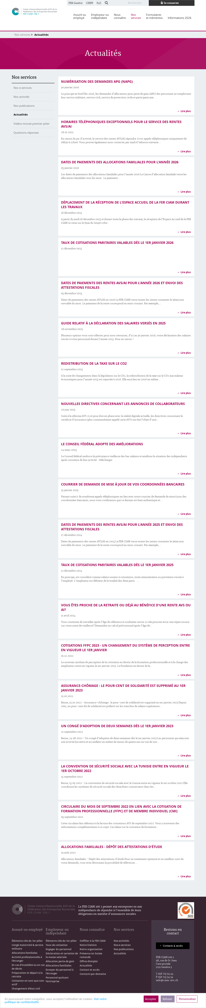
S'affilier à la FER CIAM (92, 940)
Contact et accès (89, 969)
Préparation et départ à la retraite (27, 974)
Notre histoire (88, 945)
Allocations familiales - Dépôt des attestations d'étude (111, 847)
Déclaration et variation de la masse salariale (62, 955)
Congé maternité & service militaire (27, 946)
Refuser (167, 999)
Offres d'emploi (89, 961)
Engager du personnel (58, 949)
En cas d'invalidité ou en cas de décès (28, 966)
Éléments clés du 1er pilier (27, 940)
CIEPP (89, 3)
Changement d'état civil (26, 988)
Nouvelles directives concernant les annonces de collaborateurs (123, 403)
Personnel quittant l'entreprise (57, 979)
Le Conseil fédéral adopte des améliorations (102, 444)
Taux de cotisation (57, 945)
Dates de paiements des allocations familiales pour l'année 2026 (119, 162)
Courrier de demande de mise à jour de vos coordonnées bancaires (122, 484)
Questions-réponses (26, 132)
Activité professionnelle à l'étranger (27, 958)
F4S (99, 3)
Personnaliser (187, 999)
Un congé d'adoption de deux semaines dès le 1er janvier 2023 (117, 726)
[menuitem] (79, 16)
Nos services (22, 34)
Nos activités (21, 96)
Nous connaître (92, 930)
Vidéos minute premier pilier (32, 123)
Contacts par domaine (93, 974)
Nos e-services (23, 88)
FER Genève (75, 3)
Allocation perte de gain (60, 961)
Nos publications (24, 105)
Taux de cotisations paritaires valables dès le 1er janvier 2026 (117, 242)
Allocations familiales (24, 953)
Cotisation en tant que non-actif (28, 982)
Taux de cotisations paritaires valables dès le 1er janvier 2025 (117, 565)
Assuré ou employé (27, 930)
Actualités (21, 114)
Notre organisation (91, 949)
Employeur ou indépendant (57, 932)
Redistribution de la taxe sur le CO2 (94, 363)
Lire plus (186, 111)
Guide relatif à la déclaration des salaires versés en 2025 (113, 323)
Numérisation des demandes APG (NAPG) (97, 81)
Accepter (151, 999)
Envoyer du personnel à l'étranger (59, 971)
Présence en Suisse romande (91, 955)
